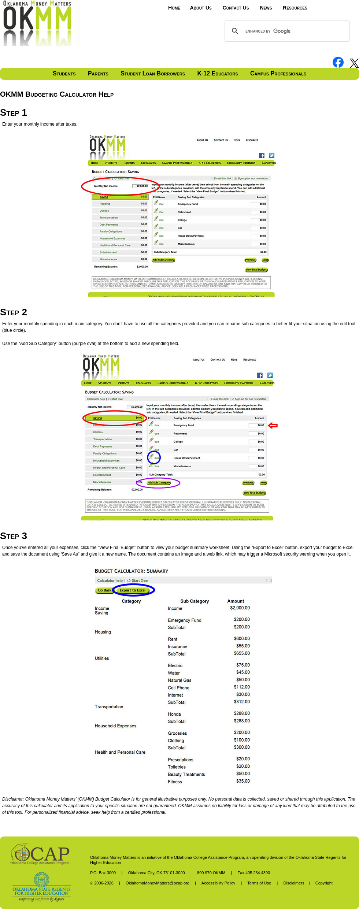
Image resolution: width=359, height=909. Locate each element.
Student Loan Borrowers (153, 73)
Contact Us (236, 8)
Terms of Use (259, 883)
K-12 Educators (217, 73)
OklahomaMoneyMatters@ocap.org (157, 883)
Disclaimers (294, 883)
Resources (295, 8)
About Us (201, 8)
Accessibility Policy (218, 883)
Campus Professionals (278, 73)
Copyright (324, 883)
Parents (98, 73)
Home (174, 8)
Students (64, 73)
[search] (286, 31)
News (266, 8)
